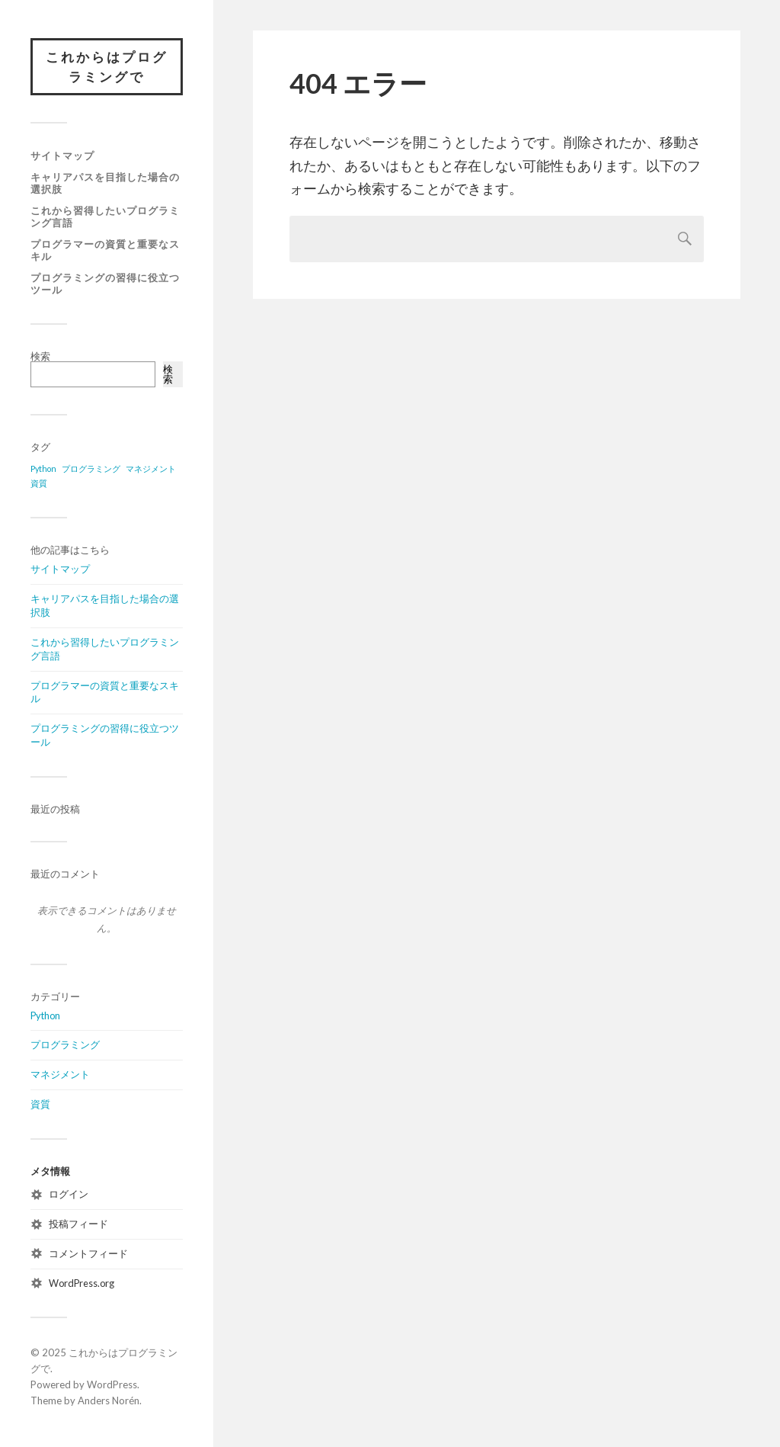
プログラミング (65, 1044)
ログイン (68, 1194)
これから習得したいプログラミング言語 (105, 216)
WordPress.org (81, 1283)
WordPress (112, 1384)
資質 (40, 1104)
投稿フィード (78, 1224)
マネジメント (60, 1074)
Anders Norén (108, 1400)
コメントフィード (88, 1253)
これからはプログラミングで (107, 67)
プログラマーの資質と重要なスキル (105, 250)
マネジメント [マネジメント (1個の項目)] (151, 468)
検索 (40, 356)
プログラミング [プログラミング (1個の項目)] (91, 468)
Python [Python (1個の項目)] (43, 468)
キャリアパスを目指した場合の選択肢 (105, 183)
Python (45, 1015)
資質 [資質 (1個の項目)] (38, 483)
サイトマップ (62, 155)
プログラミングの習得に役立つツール (105, 283)
